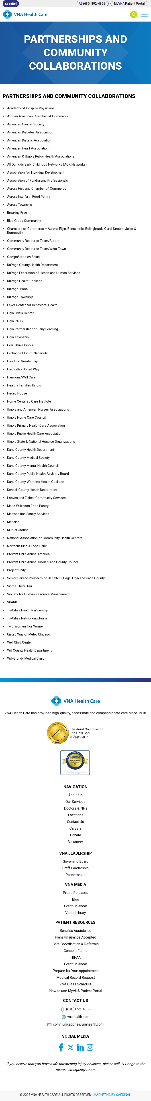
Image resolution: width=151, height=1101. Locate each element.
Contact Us (75, 822)
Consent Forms (76, 951)
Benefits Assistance (75, 931)
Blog (75, 899)
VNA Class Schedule (75, 984)
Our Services (75, 802)
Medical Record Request (75, 977)
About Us (75, 795)
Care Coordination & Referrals (76, 944)
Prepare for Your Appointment (76, 971)
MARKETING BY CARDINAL (112, 1095)
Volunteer (75, 842)
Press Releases (75, 893)
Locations (75, 815)
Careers (75, 828)
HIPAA (75, 957)
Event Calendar (75, 906)
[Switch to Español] (11, 3)
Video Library (75, 913)
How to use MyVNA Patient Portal (75, 991)
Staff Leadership (75, 868)
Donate (75, 835)
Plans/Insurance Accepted (75, 937)
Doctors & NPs (75, 808)
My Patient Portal (129, 3)
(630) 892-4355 (92, 3)
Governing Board (75, 861)
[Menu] (144, 14)
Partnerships (75, 875)
